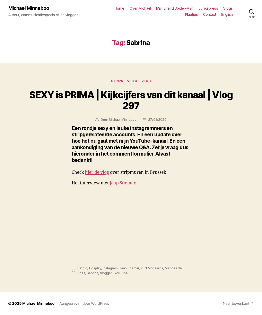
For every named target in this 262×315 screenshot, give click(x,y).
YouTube (121, 273)
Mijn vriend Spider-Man (174, 8)
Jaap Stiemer (122, 183)
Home (119, 8)
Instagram (110, 268)
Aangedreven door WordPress (84, 303)
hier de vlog (97, 172)
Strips (117, 81)
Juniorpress (208, 8)
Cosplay (95, 268)
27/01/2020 (157, 119)
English (227, 14)
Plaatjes (191, 14)
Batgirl (82, 268)
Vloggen (106, 273)
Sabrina (92, 273)
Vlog (146, 81)
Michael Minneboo (28, 8)
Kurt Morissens (152, 268)
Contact (209, 14)
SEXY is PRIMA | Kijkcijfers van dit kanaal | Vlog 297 (131, 100)
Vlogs (228, 8)
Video (132, 81)
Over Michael (140, 8)
